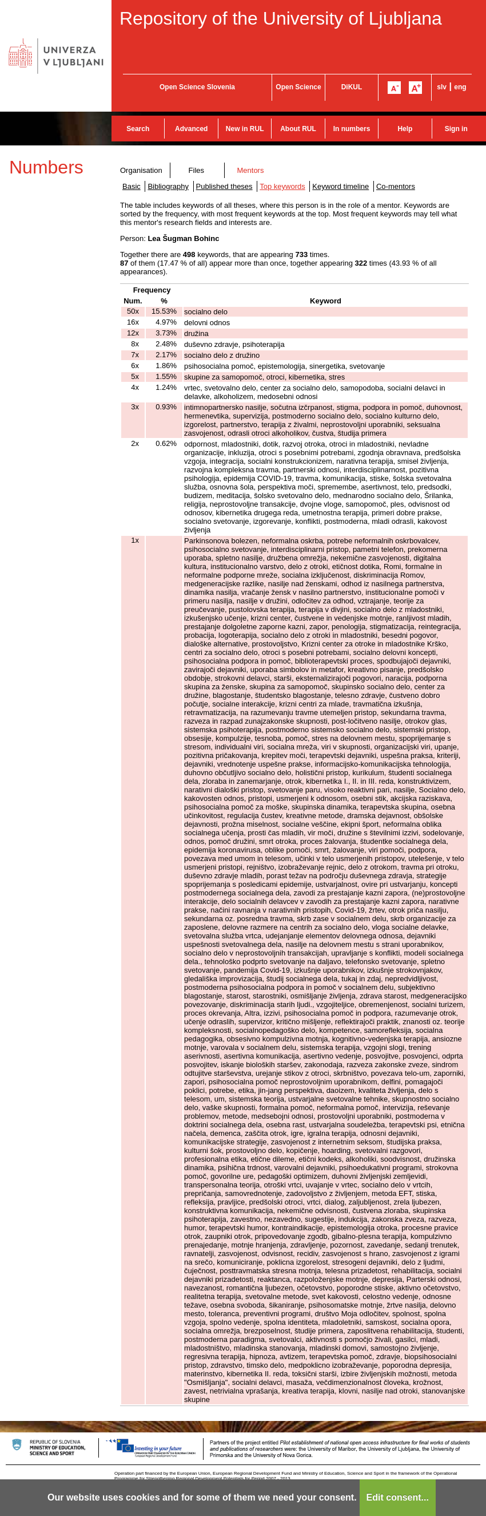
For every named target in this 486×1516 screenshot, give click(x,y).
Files (196, 170)
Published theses (224, 186)
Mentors (250, 170)
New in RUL (245, 129)
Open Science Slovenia (197, 87)
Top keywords (282, 186)
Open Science (298, 87)
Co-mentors (395, 186)
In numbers (352, 129)
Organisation (141, 170)
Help (404, 129)
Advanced (191, 129)
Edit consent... (398, 1497)
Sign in (456, 129)
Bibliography (168, 186)
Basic (131, 186)
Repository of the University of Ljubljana (280, 18)
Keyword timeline (340, 186)
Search (137, 129)
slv (442, 87)
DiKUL (351, 87)
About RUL (298, 129)
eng (460, 87)
